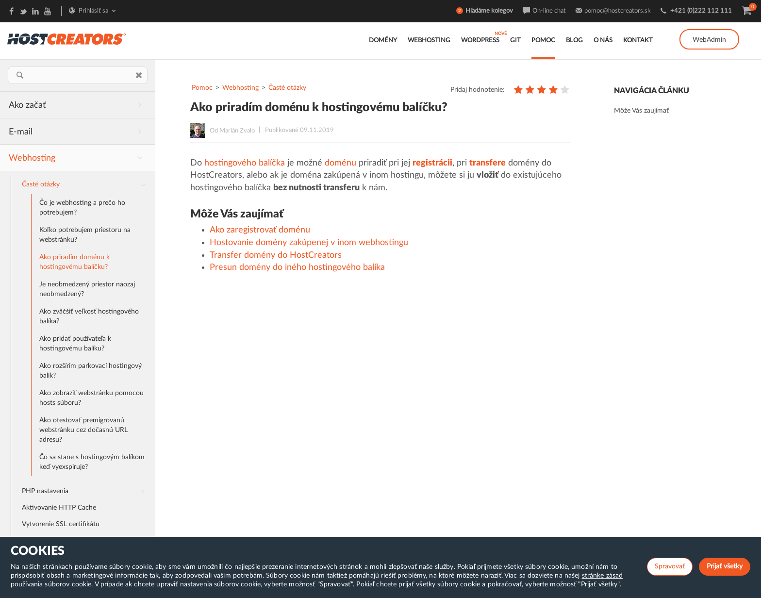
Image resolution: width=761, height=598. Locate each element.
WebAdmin (709, 39)
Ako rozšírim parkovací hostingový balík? (90, 371)
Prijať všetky (725, 566)
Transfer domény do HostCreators (276, 255)
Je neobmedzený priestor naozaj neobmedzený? (87, 289)
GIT (515, 40)
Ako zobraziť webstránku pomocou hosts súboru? (91, 398)
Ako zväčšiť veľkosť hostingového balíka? (89, 316)
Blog (574, 40)
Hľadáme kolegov (489, 11)
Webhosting (429, 40)
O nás (603, 40)
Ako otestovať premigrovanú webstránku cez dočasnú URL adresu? (83, 430)
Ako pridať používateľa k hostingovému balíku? (75, 343)
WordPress (480, 40)
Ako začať (79, 104)
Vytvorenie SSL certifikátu (60, 524)
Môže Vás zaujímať (641, 110)
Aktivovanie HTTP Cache (59, 507)
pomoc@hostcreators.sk (617, 11)
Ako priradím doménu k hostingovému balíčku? (74, 262)
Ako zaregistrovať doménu (260, 230)
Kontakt (638, 40)
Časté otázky (87, 185)
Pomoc (543, 40)
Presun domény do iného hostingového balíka (297, 267)
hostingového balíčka (244, 163)
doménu (340, 163)
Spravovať (670, 566)
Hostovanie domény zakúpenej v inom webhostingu (309, 242)
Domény (383, 40)
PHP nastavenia (87, 490)
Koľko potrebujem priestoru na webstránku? (85, 235)
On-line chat (549, 11)
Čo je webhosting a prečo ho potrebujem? (82, 207)
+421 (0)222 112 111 (701, 11)
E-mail (79, 131)
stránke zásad (602, 575)
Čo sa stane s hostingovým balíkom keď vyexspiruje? (92, 462)
